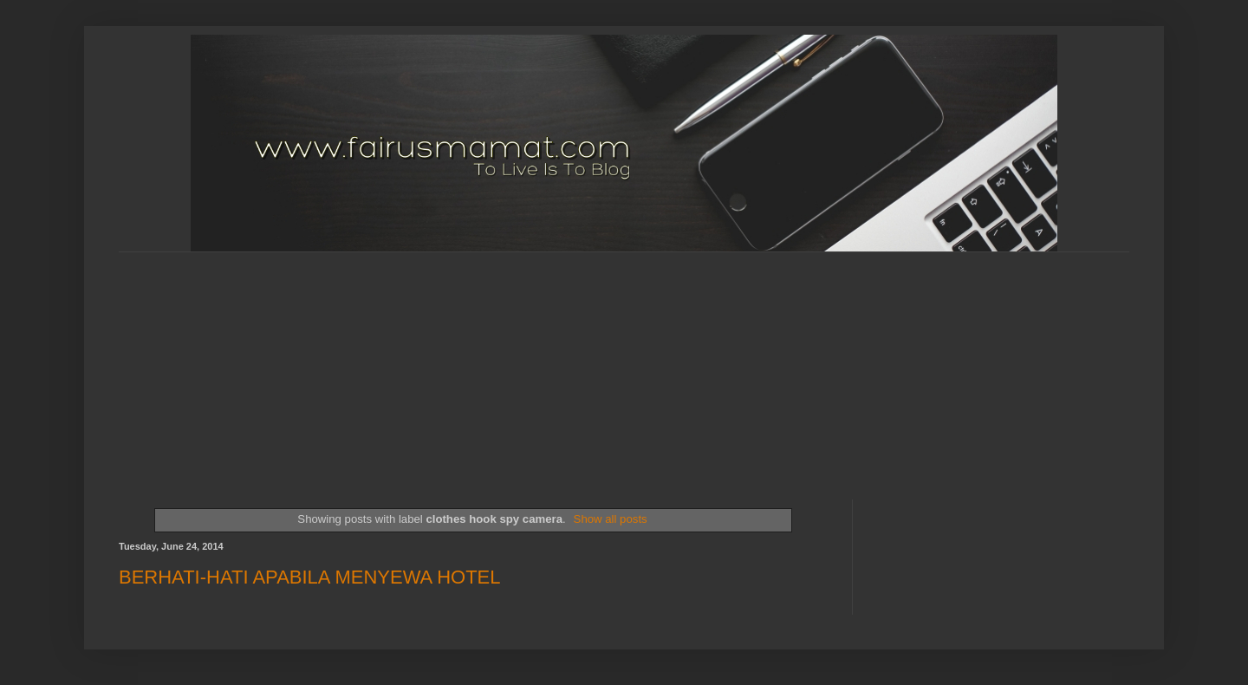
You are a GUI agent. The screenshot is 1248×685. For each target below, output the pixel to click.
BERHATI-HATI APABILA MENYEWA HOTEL (310, 577)
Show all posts (610, 518)
